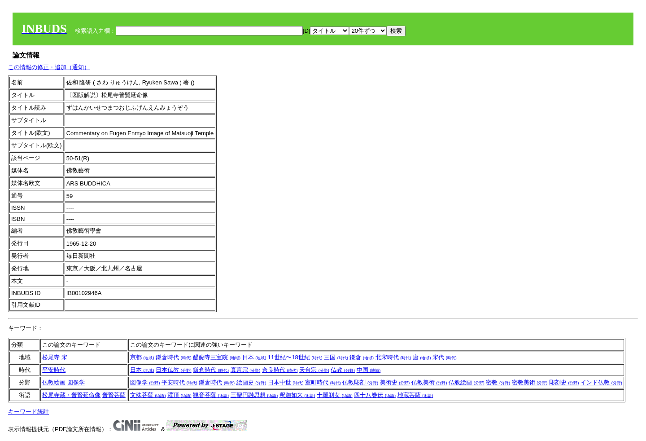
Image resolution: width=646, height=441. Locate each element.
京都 (142, 357)
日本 (254, 357)
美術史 (395, 382)
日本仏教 (174, 369)
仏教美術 (429, 382)
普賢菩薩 (114, 395)
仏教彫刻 (360, 382)
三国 (336, 357)
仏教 (343, 369)
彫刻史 (564, 382)
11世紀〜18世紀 (295, 357)
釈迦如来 (297, 395)
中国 (369, 369)
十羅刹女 (335, 395)
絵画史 (251, 382)
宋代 (444, 357)
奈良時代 (280, 369)
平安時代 (53, 369)
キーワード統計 (28, 411)
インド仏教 (601, 382)
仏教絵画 (53, 382)
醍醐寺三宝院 (216, 357)
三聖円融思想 (254, 395)
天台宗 (314, 369)
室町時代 (323, 382)
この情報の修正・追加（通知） (49, 67)
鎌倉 (361, 357)
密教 (498, 382)
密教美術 (530, 382)
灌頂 (179, 395)
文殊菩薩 (148, 395)
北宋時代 (393, 357)
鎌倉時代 (174, 357)
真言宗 (246, 369)
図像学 (76, 382)
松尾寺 (51, 357)
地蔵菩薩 (415, 395)
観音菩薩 (211, 395)
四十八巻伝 (375, 395)
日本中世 (286, 382)
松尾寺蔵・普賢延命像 (71, 395)
